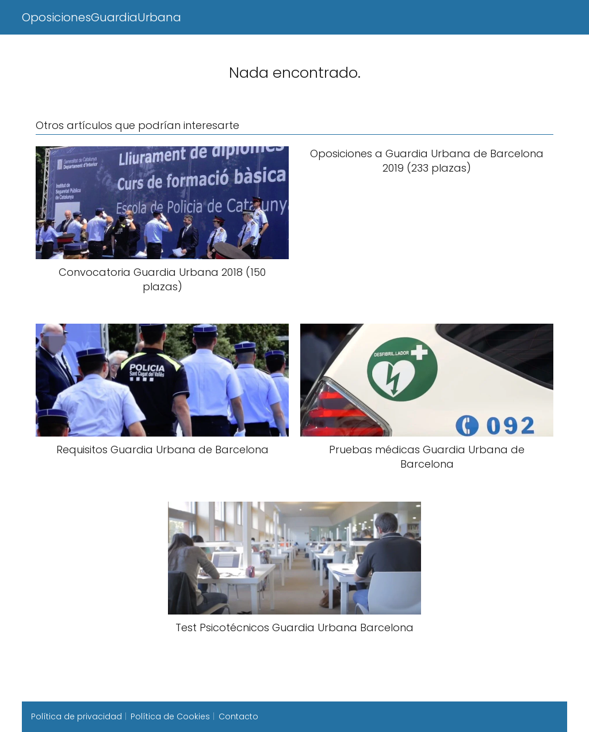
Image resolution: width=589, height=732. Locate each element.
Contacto (238, 716)
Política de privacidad (76, 716)
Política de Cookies (170, 716)
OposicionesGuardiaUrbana (101, 17)
